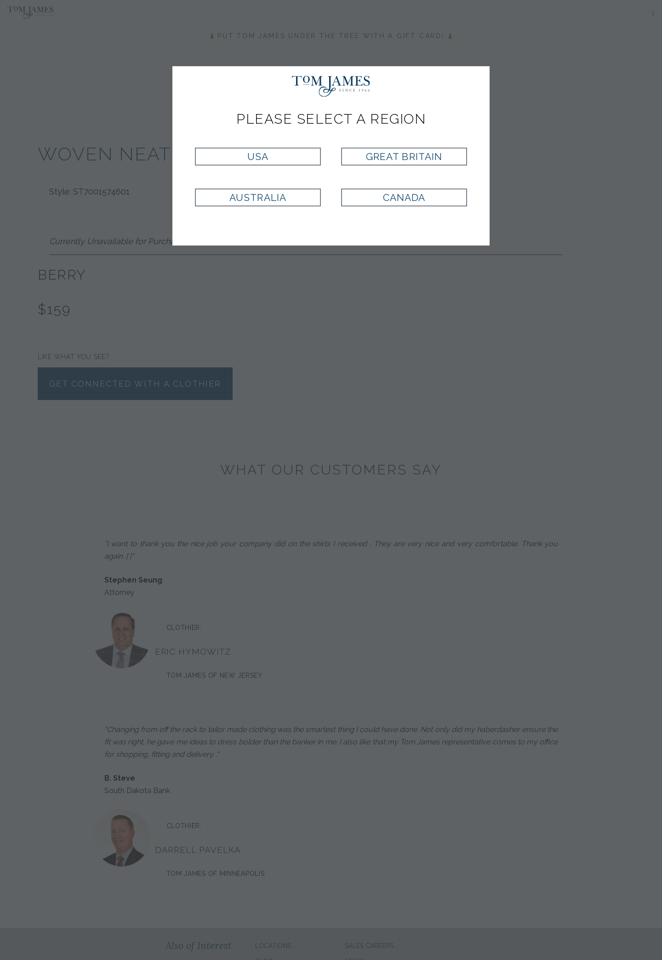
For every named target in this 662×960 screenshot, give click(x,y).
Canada (404, 197)
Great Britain (404, 156)
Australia (257, 197)
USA (257, 156)
